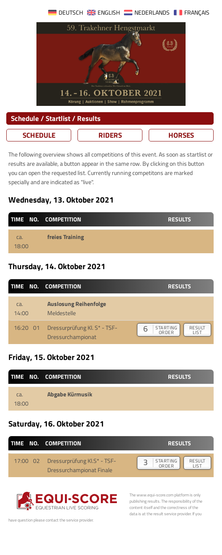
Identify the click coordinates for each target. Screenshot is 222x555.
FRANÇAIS (196, 12)
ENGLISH (109, 12)
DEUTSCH (71, 12)
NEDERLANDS (152, 12)
